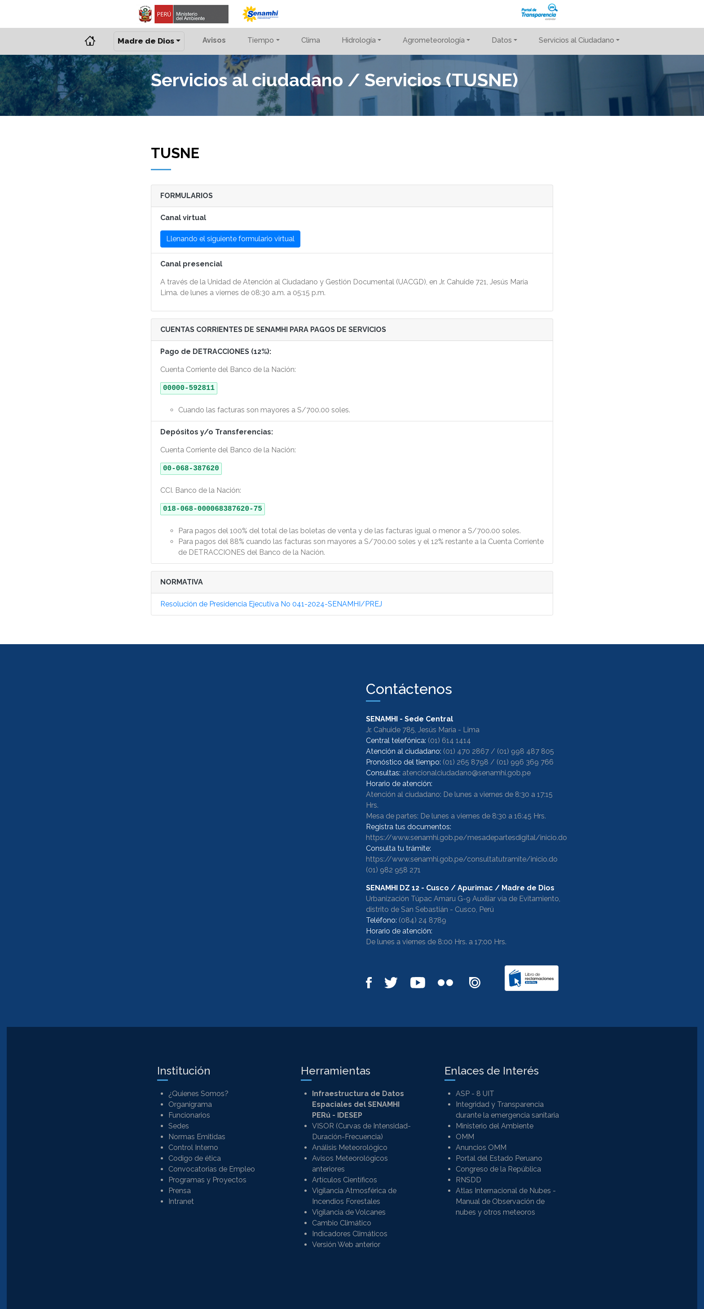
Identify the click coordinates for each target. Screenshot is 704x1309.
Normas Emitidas (196, 1136)
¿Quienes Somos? (198, 1093)
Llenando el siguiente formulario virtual (230, 238)
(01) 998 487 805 (525, 751)
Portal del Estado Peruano (499, 1158)
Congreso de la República (498, 1169)
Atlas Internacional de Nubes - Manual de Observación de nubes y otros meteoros (506, 1201)
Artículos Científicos (344, 1180)
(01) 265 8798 (465, 762)
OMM (465, 1136)
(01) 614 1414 (449, 740)
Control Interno (193, 1147)
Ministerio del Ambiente (494, 1126)
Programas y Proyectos (207, 1180)
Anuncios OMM (481, 1147)
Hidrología (359, 40)
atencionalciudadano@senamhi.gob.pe (466, 773)
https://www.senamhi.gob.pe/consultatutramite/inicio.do (462, 859)
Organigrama (190, 1104)
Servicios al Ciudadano (576, 40)
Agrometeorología (434, 40)
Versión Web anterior (346, 1244)
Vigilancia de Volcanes (349, 1212)
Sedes (178, 1126)
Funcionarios (189, 1115)
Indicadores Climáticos (349, 1233)
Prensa (179, 1190)
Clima (310, 40)
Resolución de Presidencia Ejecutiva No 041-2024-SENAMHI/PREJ (271, 604)
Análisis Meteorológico (349, 1147)
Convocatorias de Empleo (211, 1169)
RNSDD (468, 1180)
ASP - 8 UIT (475, 1093)
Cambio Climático (341, 1223)
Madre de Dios (146, 40)
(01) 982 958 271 (393, 870)
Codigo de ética (194, 1158)
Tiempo (260, 40)
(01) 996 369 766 (525, 762)
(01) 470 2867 (466, 751)
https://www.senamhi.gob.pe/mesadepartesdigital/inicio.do (466, 837)
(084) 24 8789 (422, 920)
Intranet (181, 1201)
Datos (502, 40)
